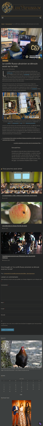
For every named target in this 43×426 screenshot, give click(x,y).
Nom (2, 302)
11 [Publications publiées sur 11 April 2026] (33, 385)
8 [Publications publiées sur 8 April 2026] (15, 385)
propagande (26, 74)
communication (15, 123)
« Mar (21, 394)
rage (21, 123)
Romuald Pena (12, 69)
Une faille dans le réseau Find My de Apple (14, 226)
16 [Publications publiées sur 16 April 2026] (21, 387)
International (5, 60)
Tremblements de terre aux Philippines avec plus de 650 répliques (18, 257)
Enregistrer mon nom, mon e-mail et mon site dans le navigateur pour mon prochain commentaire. (21, 324)
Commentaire (4, 285)
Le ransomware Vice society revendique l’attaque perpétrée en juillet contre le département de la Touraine (21, 139)
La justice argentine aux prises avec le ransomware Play (28, 143)
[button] (40, 423)
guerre (9, 123)
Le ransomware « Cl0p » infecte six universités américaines (19, 195)
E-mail (3, 308)
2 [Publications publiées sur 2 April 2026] (21, 382)
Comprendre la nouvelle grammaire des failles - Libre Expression (19, 273)
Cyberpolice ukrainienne (30, 123)
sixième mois (10, 73)
